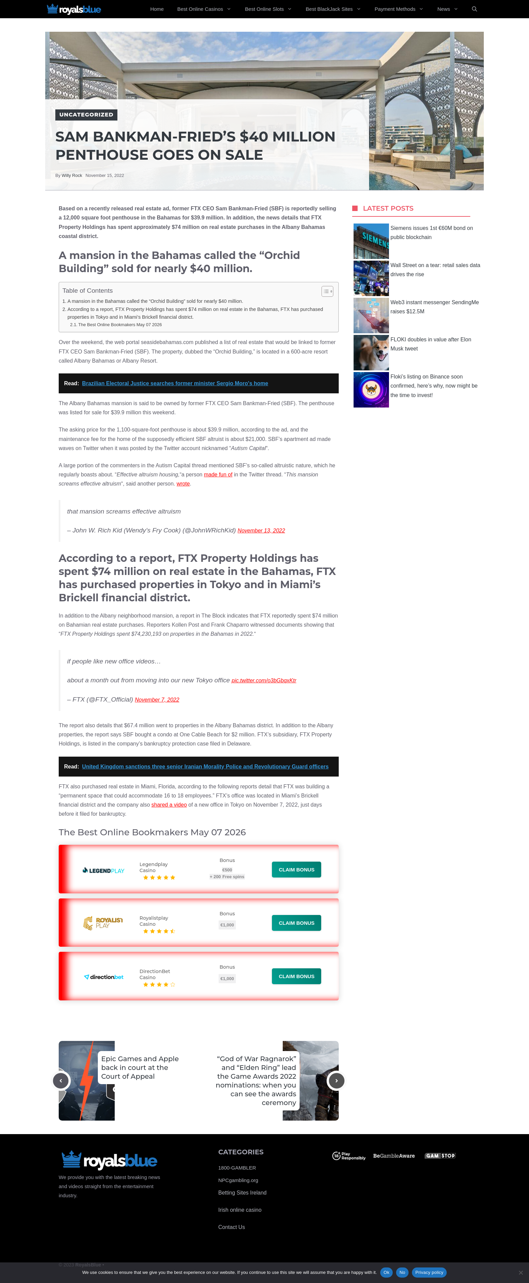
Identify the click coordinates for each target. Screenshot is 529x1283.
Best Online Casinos (207, 9)
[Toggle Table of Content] (324, 291)
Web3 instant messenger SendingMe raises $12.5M (416, 315)
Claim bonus (296, 869)
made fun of (218, 474)
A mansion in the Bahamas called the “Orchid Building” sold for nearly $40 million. (155, 301)
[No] (520, 1272)
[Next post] (337, 1081)
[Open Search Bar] (474, 9)
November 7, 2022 (157, 700)
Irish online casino (239, 1210)
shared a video (169, 805)
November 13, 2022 (261, 530)
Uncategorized (86, 114)
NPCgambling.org (238, 1180)
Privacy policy (429, 1272)
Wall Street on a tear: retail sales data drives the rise (417, 278)
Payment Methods (403, 9)
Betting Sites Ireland (242, 1193)
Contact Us (231, 1227)
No (402, 1272)
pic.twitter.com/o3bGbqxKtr (264, 680)
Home (157, 9)
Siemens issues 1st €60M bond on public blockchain (413, 241)
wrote (183, 484)
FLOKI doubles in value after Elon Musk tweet (412, 352)
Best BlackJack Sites (337, 9)
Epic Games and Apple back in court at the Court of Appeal (140, 1067)
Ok (386, 1272)
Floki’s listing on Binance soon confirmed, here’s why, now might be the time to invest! (416, 390)
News (451, 9)
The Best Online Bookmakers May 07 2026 (120, 324)
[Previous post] (61, 1081)
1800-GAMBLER (237, 1168)
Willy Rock (72, 175)
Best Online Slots (272, 9)
